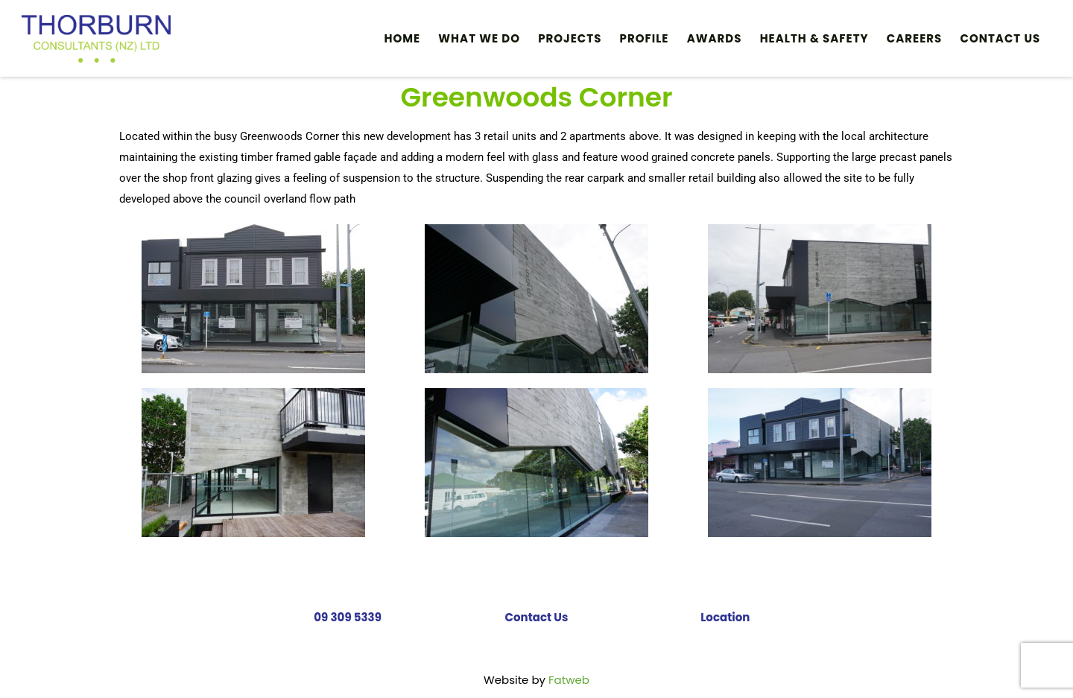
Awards (714, 38)
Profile (644, 38)
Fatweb (568, 680)
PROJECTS (569, 38)
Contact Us (1000, 38)
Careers (915, 38)
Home (402, 38)
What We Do (479, 38)
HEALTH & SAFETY (814, 38)
